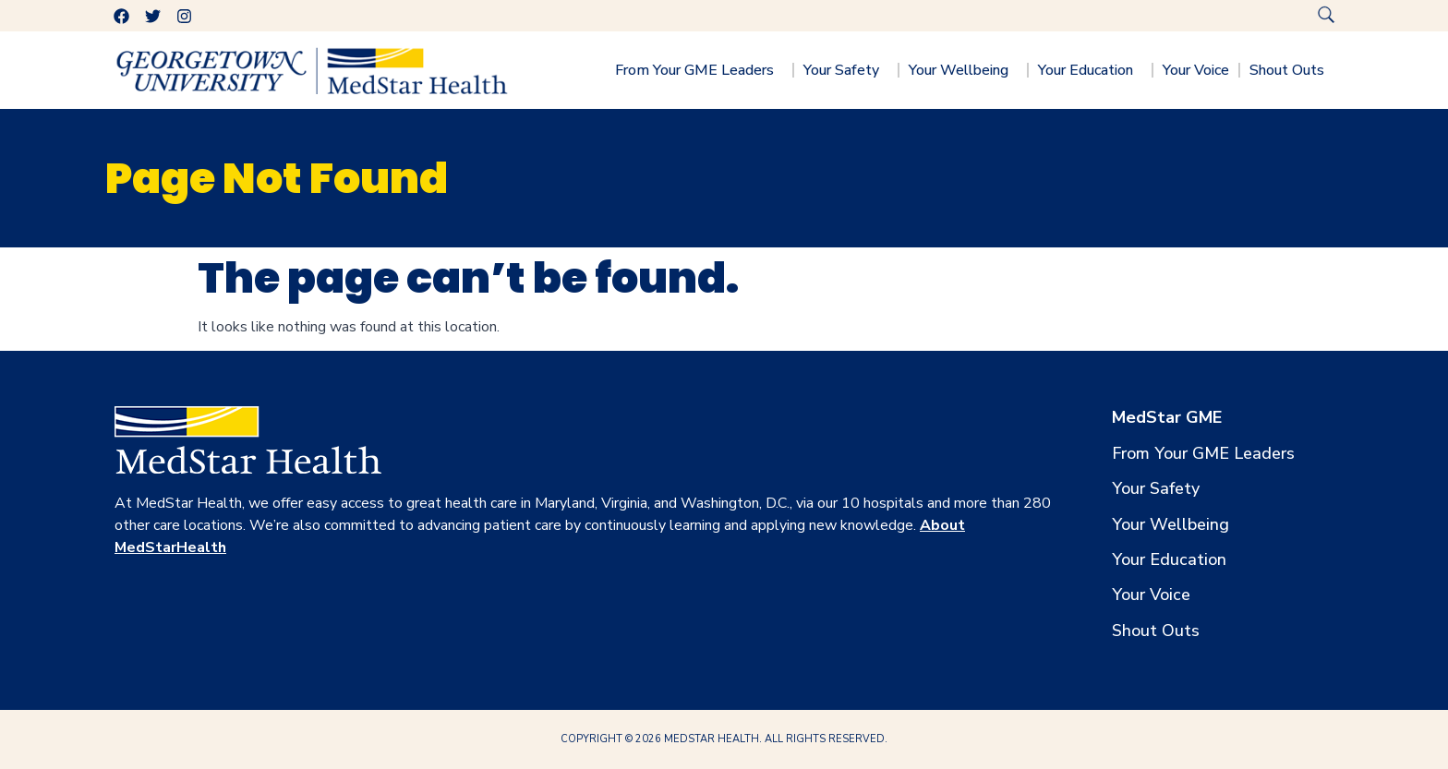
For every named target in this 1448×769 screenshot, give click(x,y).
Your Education (1090, 70)
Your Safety (845, 70)
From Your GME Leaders (699, 70)
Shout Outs (1291, 70)
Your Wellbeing (963, 70)
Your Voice (1196, 70)
